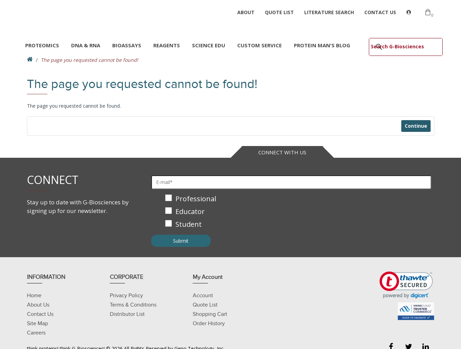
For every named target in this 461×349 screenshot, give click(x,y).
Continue (416, 126)
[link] (406, 285)
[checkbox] (291, 212)
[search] (398, 46)
